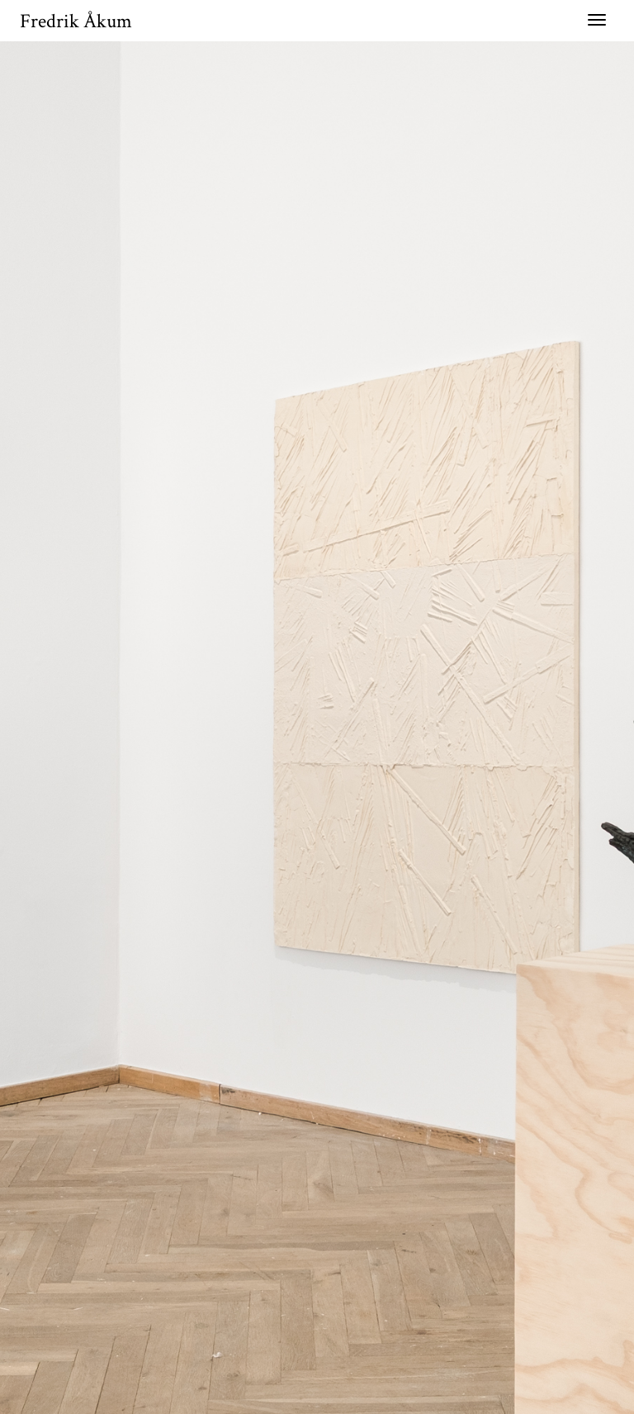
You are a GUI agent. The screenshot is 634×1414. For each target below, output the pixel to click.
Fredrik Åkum (76, 21)
